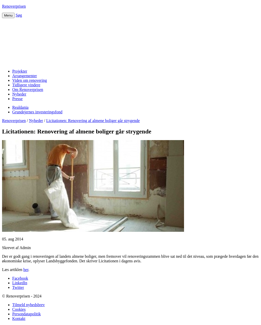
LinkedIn (19, 283)
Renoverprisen (14, 6)
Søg (19, 15)
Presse (17, 99)
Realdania (20, 107)
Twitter (18, 287)
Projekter (19, 71)
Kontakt (18, 318)
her (26, 269)
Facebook (20, 278)
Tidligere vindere (26, 85)
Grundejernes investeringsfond (37, 112)
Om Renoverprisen (27, 89)
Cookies (18, 309)
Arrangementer (24, 76)
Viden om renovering (29, 80)
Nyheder (19, 94)
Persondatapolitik (26, 314)
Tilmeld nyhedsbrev (28, 305)
